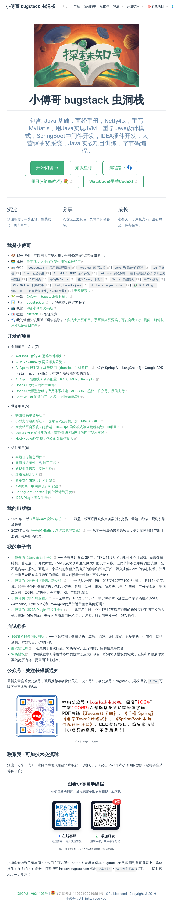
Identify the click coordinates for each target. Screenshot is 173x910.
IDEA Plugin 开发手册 (33, 498)
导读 (77, 6)
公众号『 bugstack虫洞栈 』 (50, 297)
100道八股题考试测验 (29, 637)
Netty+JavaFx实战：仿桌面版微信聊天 (46, 439)
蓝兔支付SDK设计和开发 (35, 480)
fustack (34, 314)
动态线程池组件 (28, 475)
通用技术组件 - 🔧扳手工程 (37, 463)
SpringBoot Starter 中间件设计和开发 (45, 492)
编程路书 (90, 6)
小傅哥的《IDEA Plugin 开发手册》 (39, 610)
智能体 (104, 6)
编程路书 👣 (120, 167)
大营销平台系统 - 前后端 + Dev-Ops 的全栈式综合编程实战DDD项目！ (69, 427)
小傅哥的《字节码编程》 (32, 598)
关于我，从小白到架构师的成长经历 (55, 262)
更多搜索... (84, 291)
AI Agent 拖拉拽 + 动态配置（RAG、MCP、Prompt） (57, 379)
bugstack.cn (38, 302)
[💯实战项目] (157, 6)
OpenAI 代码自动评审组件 (36, 385)
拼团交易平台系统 (30, 415)
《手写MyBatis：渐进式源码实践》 (57, 530)
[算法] (118, 6)
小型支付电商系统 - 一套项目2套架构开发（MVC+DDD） (59, 421)
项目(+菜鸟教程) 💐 (55, 181)
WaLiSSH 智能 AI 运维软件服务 (40, 356)
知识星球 (83, 167)
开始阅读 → (47, 167)
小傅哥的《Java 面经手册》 (34, 558)
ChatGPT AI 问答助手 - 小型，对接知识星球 (49, 397)
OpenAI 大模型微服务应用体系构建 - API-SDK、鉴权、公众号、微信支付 (71, 391)
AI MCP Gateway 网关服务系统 (40, 362)
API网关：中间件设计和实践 (38, 486)
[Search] (65, 6)
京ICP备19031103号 (32, 894)
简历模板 (20, 654)
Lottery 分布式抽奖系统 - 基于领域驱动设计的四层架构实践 (61, 433)
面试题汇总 (21, 648)
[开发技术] (135, 6)
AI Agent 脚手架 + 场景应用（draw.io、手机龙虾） (55, 368)
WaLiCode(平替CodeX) (116, 181)
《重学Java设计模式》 (48, 519)
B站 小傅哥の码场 (42, 308)
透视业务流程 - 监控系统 (35, 469)
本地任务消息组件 (30, 457)
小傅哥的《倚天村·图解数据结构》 (39, 581)
